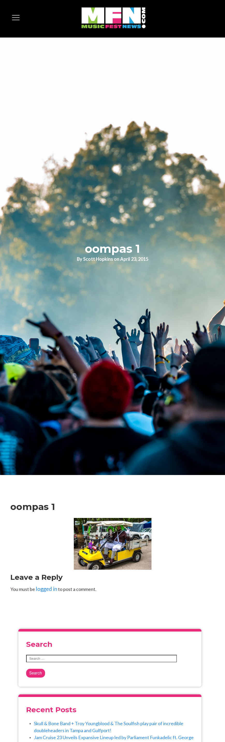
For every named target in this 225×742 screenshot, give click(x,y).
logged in (46, 589)
